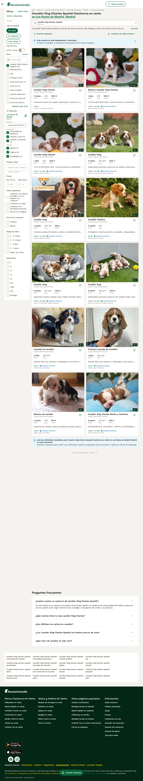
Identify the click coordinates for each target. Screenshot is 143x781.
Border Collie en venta (14, 719)
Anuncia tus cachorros (114, 727)
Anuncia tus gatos (112, 731)
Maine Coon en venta (47, 719)
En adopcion (13, 36)
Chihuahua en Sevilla (80, 715)
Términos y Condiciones (18, 773)
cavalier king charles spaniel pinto (45, 677)
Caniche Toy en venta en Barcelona (86, 723)
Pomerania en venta (13, 715)
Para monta (13, 42)
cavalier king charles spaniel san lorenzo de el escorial (45, 670)
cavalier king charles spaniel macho (71, 670)
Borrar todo (23, 11)
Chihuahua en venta (13, 702)
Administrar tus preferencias (94, 773)
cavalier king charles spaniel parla (18, 670)
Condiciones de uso (113, 719)
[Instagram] (17, 759)
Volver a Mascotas (14, 16)
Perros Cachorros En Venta (20, 698)
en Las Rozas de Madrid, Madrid (53, 16)
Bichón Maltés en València (83, 711)
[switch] (21, 50)
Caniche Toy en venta (14, 727)
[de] (11, 184)
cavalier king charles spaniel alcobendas (18, 664)
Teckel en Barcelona (80, 702)
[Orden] (122, 33)
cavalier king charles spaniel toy (98, 658)
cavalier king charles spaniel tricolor (98, 664)
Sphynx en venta (45, 711)
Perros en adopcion (80, 727)
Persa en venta (44, 723)
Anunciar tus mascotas (114, 723)
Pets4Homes (26, 765)
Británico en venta (45, 707)
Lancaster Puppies (94, 765)
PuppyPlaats (48, 765)
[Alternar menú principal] (2, 4)
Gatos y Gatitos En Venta (52, 698)
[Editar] (26, 115)
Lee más (134, 29)
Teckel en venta (11, 723)
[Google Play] (14, 744)
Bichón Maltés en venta (14, 707)
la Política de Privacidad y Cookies (44, 773)
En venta (12, 31)
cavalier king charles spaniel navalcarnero (18, 677)
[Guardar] (80, 90)
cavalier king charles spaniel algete (71, 664)
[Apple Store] (14, 752)
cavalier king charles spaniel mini (98, 677)
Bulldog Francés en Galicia (83, 719)
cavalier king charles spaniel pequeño (98, 670)
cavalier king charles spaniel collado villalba (71, 658)
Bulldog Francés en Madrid (83, 707)
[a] (23, 184)
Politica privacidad (112, 707)
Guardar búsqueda (43, 34)
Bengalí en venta (45, 715)
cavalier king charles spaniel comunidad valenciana (45, 658)
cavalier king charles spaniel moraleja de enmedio (45, 664)
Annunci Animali (78, 765)
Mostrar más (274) (20, 106)
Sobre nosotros (111, 702)
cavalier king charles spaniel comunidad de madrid (18, 658)
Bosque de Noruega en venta (50, 702)
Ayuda (107, 711)
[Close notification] (135, 41)
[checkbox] (7, 65)
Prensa (108, 715)
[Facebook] (10, 759)
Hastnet (37, 765)
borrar (25, 54)
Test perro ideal (111, 735)
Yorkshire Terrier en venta (16, 711)
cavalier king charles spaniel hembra (71, 677)
